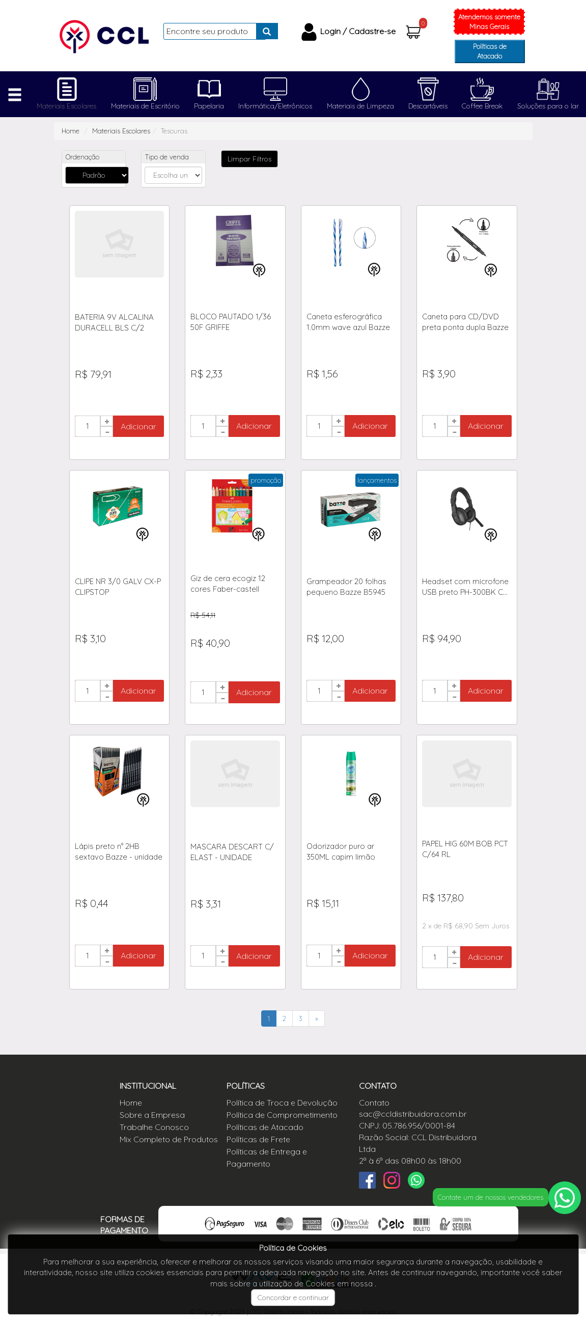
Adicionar (138, 426)
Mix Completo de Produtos (169, 1139)
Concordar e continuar (293, 1297)
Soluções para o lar (548, 106)
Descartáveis (428, 106)
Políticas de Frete (258, 1139)
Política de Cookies (293, 1248)
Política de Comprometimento (282, 1115)
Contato (374, 1102)
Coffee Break (482, 106)
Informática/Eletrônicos (275, 106)
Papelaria (209, 106)
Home (70, 131)
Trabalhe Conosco (154, 1127)
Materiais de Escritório (145, 106)
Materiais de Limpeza (360, 106)
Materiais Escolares (66, 106)
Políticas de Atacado (490, 51)
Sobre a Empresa (152, 1115)
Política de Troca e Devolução (282, 1102)
